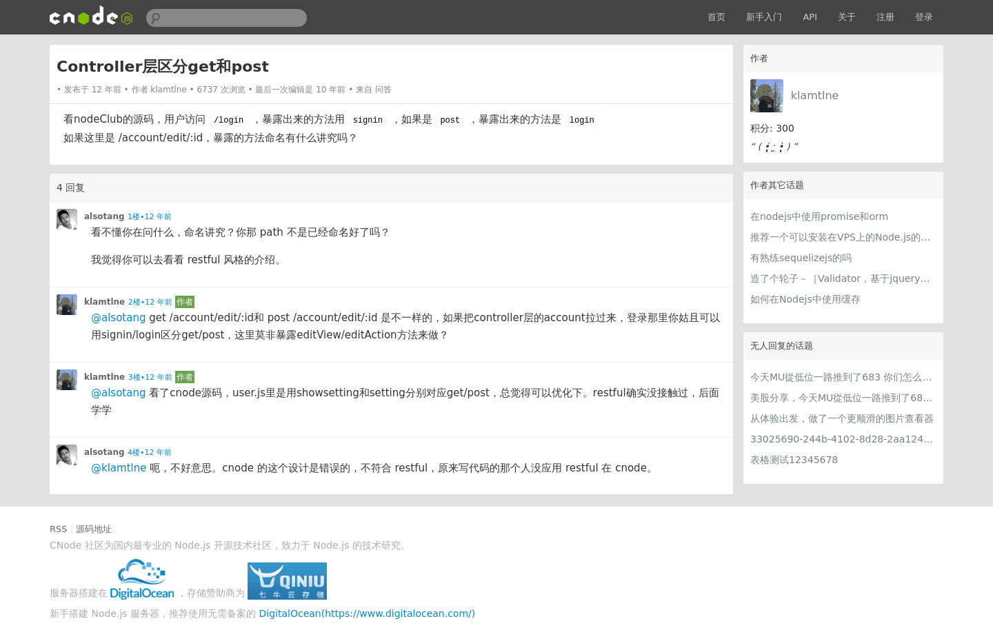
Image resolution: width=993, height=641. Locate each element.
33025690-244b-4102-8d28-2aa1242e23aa (843, 439)
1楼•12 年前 (150, 216)
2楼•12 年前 (150, 302)
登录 (924, 17)
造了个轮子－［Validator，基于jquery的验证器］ (843, 278)
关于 (847, 17)
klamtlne (815, 95)
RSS (59, 529)
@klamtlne (118, 468)
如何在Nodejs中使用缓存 (805, 299)
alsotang (104, 216)
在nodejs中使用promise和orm (819, 216)
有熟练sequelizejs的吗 (801, 257)
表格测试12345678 (794, 459)
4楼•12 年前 (150, 452)
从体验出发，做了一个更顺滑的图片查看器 (842, 418)
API (810, 17)
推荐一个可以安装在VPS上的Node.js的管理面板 (843, 237)
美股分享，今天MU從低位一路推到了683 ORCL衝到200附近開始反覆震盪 (843, 397)
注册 (885, 17)
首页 (716, 17)
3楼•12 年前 (150, 377)
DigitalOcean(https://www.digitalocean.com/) (367, 613)
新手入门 (764, 17)
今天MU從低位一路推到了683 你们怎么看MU (843, 377)
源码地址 (94, 529)
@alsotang (118, 318)
